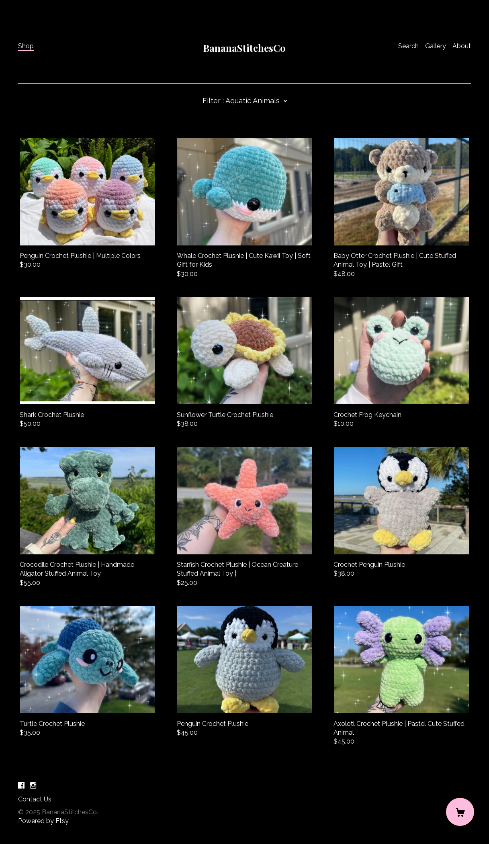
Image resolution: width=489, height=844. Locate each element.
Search (408, 46)
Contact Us (34, 799)
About (461, 46)
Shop (26, 46)
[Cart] (460, 812)
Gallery (435, 46)
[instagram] (33, 785)
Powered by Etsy (43, 821)
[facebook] (21, 785)
